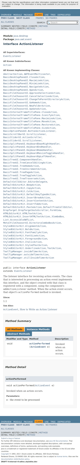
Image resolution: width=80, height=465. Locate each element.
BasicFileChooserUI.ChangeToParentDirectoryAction (36, 99)
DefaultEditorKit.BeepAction (21, 185)
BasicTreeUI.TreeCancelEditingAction (27, 162)
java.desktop (20, 36)
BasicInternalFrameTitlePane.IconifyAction (31, 115)
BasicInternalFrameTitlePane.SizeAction (29, 128)
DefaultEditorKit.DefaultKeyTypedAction (29, 194)
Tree (53, 15)
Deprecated (64, 15)
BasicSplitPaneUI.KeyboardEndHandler (27, 147)
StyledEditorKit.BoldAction (21, 229)
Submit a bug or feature (10, 438)
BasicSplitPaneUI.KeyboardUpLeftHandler (29, 156)
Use (47, 15)
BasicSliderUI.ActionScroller (22, 137)
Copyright (5, 454)
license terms (62, 456)
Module (17, 15)
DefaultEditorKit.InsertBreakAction (26, 197)
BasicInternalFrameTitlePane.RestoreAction (31, 124)
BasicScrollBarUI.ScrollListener (24, 134)
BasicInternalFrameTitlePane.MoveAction (29, 121)
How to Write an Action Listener (38, 309)
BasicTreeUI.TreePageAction (21, 172)
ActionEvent (38, 347)
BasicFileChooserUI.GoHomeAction (24, 102)
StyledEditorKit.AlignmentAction (24, 226)
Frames (40, 18)
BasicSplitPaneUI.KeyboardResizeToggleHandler (33, 153)
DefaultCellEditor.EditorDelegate (25, 181)
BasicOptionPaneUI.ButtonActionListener (29, 131)
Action (7, 65)
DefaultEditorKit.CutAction (21, 191)
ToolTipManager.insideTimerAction (25, 251)
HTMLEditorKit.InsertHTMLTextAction (26, 216)
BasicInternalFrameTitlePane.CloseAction (30, 112)
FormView (55, 210)
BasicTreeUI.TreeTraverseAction (23, 178)
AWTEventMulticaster (37, 74)
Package (28, 15)
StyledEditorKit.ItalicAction (22, 242)
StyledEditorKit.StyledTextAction (25, 245)
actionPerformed (39, 343)
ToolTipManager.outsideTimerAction (26, 254)
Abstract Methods (18, 334)
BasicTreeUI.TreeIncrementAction (24, 169)
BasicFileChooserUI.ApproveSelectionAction (31, 93)
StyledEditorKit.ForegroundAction (25, 238)
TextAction (54, 248)
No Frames (51, 18)
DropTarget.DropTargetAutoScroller (26, 210)
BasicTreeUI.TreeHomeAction (21, 166)
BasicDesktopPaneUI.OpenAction (23, 90)
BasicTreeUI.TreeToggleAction (22, 175)
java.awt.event (23, 39)
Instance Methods (38, 329)
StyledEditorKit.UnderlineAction (24, 248)
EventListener (12, 56)
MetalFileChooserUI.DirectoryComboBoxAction (32, 223)
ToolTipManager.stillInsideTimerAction (28, 257)
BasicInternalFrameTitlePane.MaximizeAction (32, 118)
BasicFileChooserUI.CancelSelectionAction (30, 96)
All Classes (7, 22)
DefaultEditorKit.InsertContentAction (28, 200)
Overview (6, 15)
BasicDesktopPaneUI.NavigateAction (26, 86)
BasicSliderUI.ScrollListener (22, 140)
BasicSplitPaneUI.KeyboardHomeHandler (28, 150)
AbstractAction (12, 74)
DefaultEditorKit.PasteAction (22, 207)
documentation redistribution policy (15, 459)
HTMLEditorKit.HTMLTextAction (22, 213)
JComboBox (57, 216)
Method (43, 26)
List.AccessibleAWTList (18, 219)
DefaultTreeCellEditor (57, 207)
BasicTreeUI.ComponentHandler (22, 159)
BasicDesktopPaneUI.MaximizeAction (26, 80)
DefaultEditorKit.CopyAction (21, 188)
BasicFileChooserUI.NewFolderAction (26, 105)
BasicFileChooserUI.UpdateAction (24, 109)
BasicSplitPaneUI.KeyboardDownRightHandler (31, 143)
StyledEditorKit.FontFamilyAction (25, 232)
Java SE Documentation (58, 441)
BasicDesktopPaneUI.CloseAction (23, 77)
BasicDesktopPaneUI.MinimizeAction (26, 83)
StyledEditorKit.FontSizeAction (23, 235)
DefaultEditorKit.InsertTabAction (25, 204)
